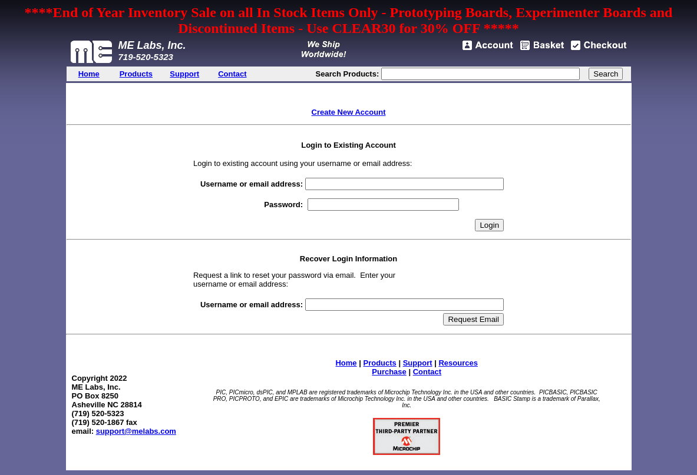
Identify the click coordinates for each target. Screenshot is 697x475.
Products (379, 362)
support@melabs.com (136, 431)
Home (345, 362)
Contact (427, 371)
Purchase (389, 371)
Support (417, 362)
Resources (457, 362)
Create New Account (349, 112)
